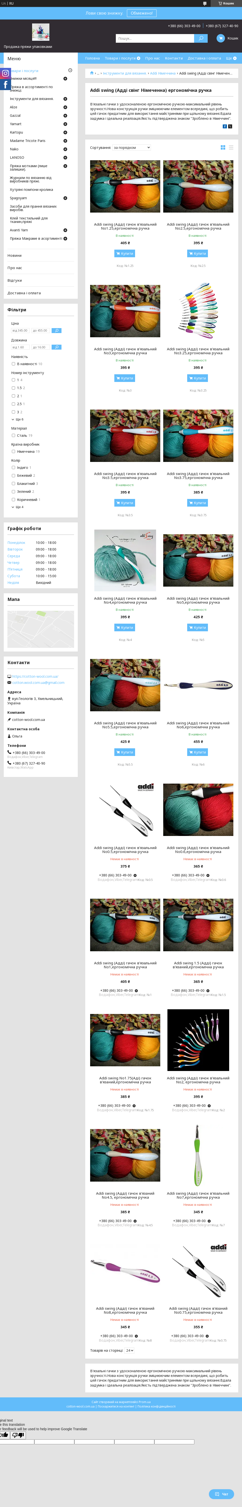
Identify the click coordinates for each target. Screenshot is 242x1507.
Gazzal (15, 116)
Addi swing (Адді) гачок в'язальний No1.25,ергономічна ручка (125, 226)
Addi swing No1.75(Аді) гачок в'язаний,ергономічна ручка (125, 1080)
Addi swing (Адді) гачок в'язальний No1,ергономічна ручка (125, 965)
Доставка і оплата (204, 58)
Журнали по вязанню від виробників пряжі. (31, 179)
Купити (127, 253)
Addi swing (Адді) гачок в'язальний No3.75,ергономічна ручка (198, 475)
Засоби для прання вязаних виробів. (33, 208)
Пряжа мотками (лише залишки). (28, 168)
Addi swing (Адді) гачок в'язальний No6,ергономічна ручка (198, 725)
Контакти (174, 58)
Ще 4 (19, 507)
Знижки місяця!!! (23, 79)
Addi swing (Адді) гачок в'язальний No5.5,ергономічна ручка (125, 725)
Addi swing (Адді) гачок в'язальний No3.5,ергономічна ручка (125, 475)
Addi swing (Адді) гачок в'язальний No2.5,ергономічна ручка (198, 226)
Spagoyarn (18, 198)
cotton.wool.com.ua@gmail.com (38, 682)
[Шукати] (201, 38)
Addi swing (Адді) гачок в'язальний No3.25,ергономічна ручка (198, 351)
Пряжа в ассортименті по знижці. (31, 89)
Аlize (13, 107)
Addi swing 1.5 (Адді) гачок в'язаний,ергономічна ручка (198, 965)
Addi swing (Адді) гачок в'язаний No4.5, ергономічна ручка (125, 1195)
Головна (92, 58)
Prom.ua (145, 1402)
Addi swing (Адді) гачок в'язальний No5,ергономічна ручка (198, 600)
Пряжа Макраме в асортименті (36, 239)
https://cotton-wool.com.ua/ (35, 676)
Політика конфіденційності (157, 1406)
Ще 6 (19, 419)
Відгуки (14, 280)
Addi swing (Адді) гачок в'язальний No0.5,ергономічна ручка (125, 849)
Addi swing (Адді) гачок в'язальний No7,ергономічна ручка (198, 1195)
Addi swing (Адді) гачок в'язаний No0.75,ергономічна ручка (198, 1310)
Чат (221, 1494)
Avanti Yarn (19, 230)
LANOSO (17, 158)
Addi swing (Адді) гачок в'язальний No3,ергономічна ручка (125, 351)
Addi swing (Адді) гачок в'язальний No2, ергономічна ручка (198, 1080)
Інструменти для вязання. (125, 73)
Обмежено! (142, 13)
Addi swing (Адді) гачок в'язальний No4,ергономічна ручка (125, 600)
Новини (14, 255)
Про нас (152, 58)
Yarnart (15, 124)
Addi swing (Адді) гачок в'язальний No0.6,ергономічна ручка (198, 849)
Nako (14, 149)
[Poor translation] (18, 1435)
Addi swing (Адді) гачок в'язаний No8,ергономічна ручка (125, 1310)
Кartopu (16, 133)
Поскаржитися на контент (116, 1406)
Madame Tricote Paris (27, 141)
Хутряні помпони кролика (31, 190)
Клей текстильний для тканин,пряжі (29, 220)
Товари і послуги (120, 58)
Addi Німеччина (163, 73)
